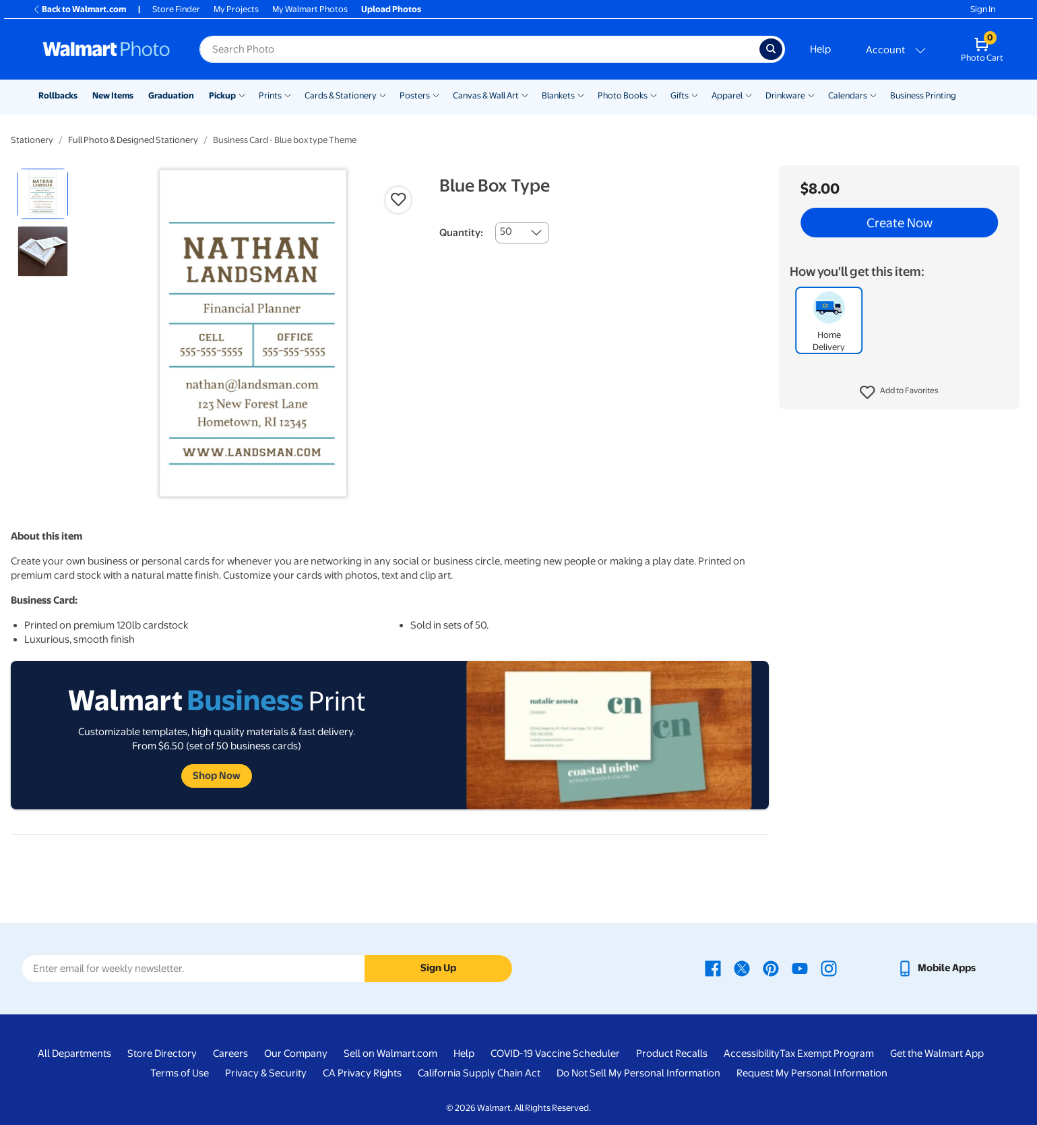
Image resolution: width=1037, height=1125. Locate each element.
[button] (899, 392)
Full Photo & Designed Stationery (133, 140)
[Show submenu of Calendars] (873, 94)
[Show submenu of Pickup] (242, 94)
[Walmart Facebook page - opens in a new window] (713, 968)
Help (820, 49)
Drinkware (785, 95)
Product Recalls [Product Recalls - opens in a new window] (672, 1053)
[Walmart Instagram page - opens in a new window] (829, 968)
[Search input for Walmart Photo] (479, 49)
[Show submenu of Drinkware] (811, 94)
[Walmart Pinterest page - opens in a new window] (771, 968)
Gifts (679, 95)
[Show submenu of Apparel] (749, 94)
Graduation (171, 95)
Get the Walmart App (937, 1053)
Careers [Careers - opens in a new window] (230, 1053)
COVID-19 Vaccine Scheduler (555, 1053)
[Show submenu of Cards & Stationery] (383, 94)
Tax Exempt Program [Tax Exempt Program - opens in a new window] (827, 1053)
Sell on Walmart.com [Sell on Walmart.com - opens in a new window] (390, 1053)
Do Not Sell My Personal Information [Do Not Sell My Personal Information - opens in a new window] (638, 1073)
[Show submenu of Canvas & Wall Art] (525, 94)
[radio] (43, 194)
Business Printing (923, 95)
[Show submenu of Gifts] (695, 94)
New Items (112, 95)
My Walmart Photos (310, 9)
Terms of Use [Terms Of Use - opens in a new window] (179, 1073)
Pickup (222, 95)
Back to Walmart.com (79, 9)
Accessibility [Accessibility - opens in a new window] (752, 1053)
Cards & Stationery (341, 95)
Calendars (847, 95)
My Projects (236, 9)
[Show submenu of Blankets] (581, 94)
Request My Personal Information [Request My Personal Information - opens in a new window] (811, 1073)
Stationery (32, 140)
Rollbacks (57, 95)
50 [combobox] (506, 231)
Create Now (900, 222)
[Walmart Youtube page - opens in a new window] (800, 968)
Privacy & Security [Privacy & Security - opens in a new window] (266, 1073)
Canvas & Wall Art (486, 95)
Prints (270, 95)
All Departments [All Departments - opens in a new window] (74, 1053)
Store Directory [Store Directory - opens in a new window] (162, 1053)
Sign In (982, 9)
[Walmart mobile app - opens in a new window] (936, 968)
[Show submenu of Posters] (436, 94)
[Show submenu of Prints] (288, 94)
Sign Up (438, 968)
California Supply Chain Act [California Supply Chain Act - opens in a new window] (479, 1073)
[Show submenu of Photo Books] (654, 94)
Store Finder (176, 9)
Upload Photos (391, 9)
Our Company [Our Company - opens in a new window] (295, 1053)
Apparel (727, 95)
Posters (415, 95)
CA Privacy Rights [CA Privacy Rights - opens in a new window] (362, 1073)
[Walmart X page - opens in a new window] (742, 968)
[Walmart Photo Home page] (106, 49)
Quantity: (461, 233)
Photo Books (623, 95)
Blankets (558, 95)
